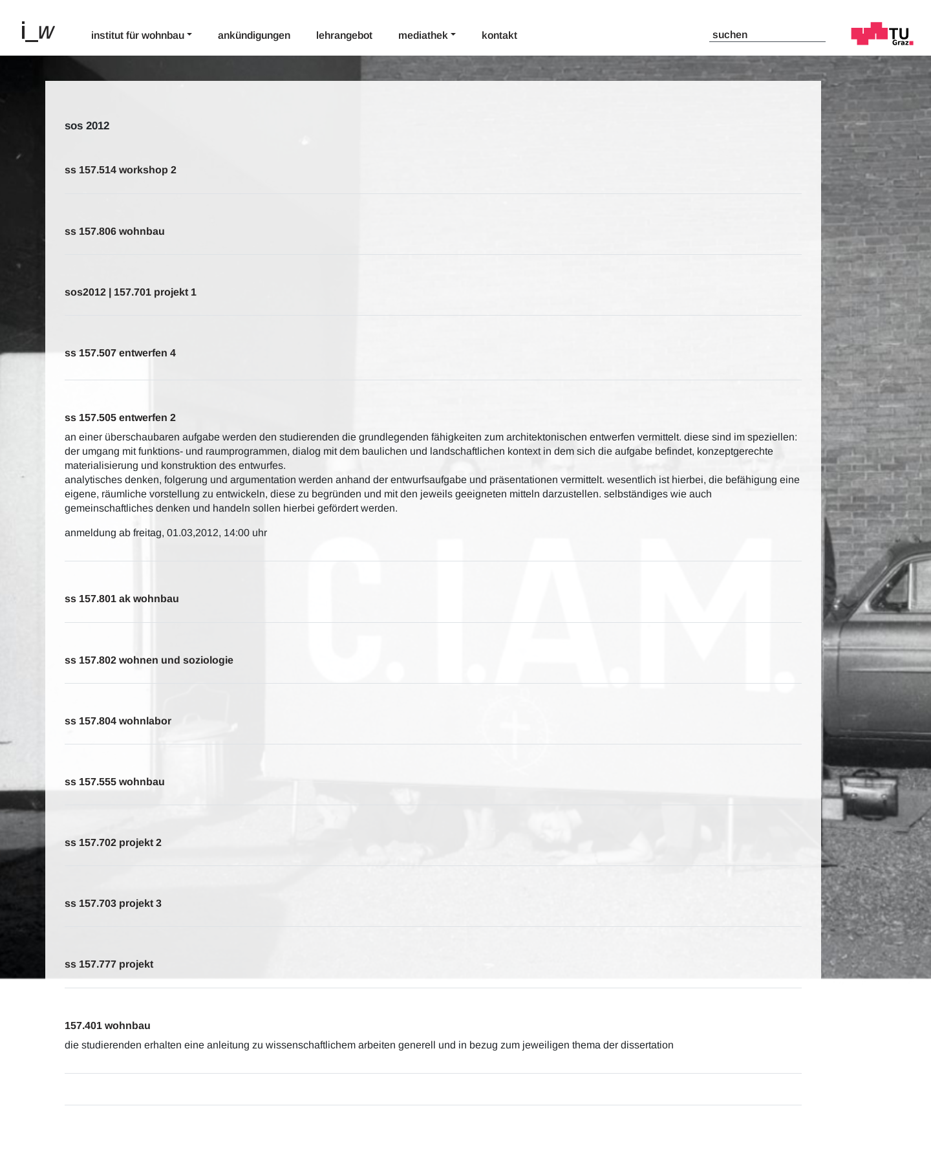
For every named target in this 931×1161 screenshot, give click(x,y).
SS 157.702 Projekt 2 (113, 842)
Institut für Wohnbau (137, 35)
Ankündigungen (254, 35)
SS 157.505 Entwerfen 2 (120, 417)
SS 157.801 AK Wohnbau (122, 598)
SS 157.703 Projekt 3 (113, 903)
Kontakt (499, 35)
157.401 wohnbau (108, 1025)
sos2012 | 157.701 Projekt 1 (131, 292)
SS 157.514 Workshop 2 (121, 169)
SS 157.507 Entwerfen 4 (120, 352)
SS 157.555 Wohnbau (115, 781)
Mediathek (423, 35)
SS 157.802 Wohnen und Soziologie (149, 660)
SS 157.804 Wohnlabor (118, 720)
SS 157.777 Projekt (109, 964)
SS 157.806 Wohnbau (115, 231)
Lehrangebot (344, 35)
